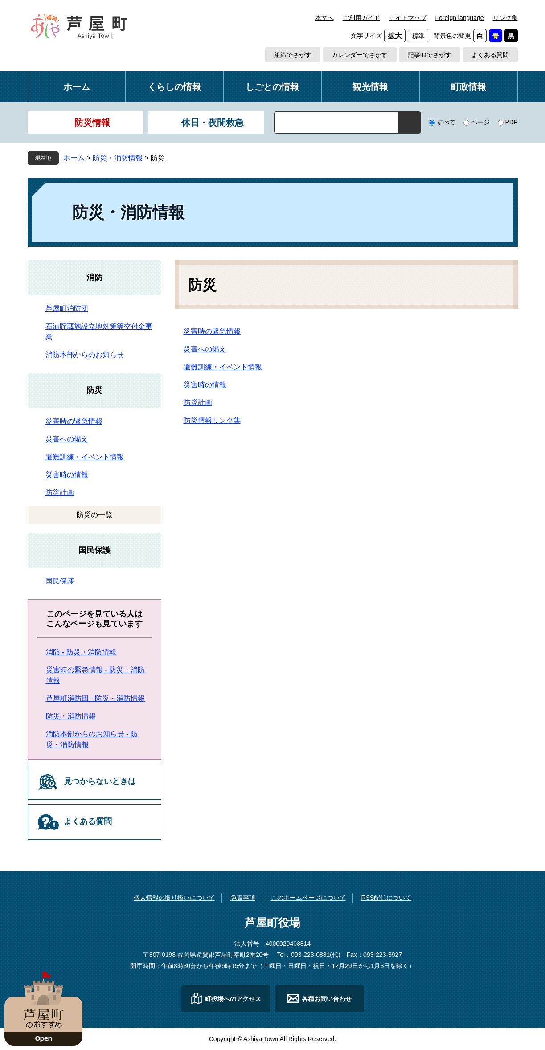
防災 (94, 390)
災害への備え (205, 349)
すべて (446, 122)
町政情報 (468, 87)
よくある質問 (490, 54)
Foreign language (459, 17)
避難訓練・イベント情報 (223, 367)
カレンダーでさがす (360, 54)
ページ (480, 122)
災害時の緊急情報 (212, 331)
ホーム (76, 87)
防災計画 (198, 402)
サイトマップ (407, 17)
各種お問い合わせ (327, 998)
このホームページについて (308, 897)
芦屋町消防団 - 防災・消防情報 (95, 698)
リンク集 (505, 17)
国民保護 (94, 550)
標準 (418, 36)
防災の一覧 (94, 515)
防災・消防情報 (118, 158)
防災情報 (92, 122)
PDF (511, 122)
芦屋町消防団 (66, 308)
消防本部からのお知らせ (84, 355)
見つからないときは (100, 781)
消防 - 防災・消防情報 (81, 652)
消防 (94, 277)
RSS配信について (386, 897)
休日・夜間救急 (212, 122)
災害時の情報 (205, 384)
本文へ (324, 17)
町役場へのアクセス (233, 998)
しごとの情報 (272, 87)
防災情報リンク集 (212, 420)
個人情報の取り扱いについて (174, 897)
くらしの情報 (174, 87)
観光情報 (370, 87)
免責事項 (242, 897)
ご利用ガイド (361, 17)
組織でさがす (292, 54)
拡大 (395, 36)
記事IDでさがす (429, 54)
